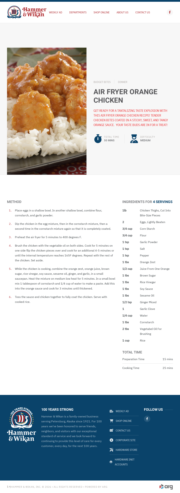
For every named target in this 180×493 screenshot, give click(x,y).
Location (36, 12)
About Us (122, 12)
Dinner (122, 82)
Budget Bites (102, 82)
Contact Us (142, 12)
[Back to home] (27, 12)
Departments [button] (77, 12)
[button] (46, 111)
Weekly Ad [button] (55, 12)
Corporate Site (123, 440)
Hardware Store (123, 450)
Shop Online (102, 12)
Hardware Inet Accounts (122, 462)
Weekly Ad (119, 411)
